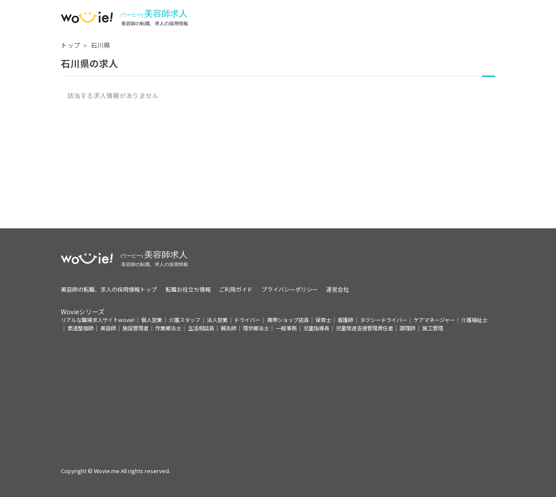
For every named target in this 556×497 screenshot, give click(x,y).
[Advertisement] (278, 167)
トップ (70, 44)
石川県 (100, 44)
